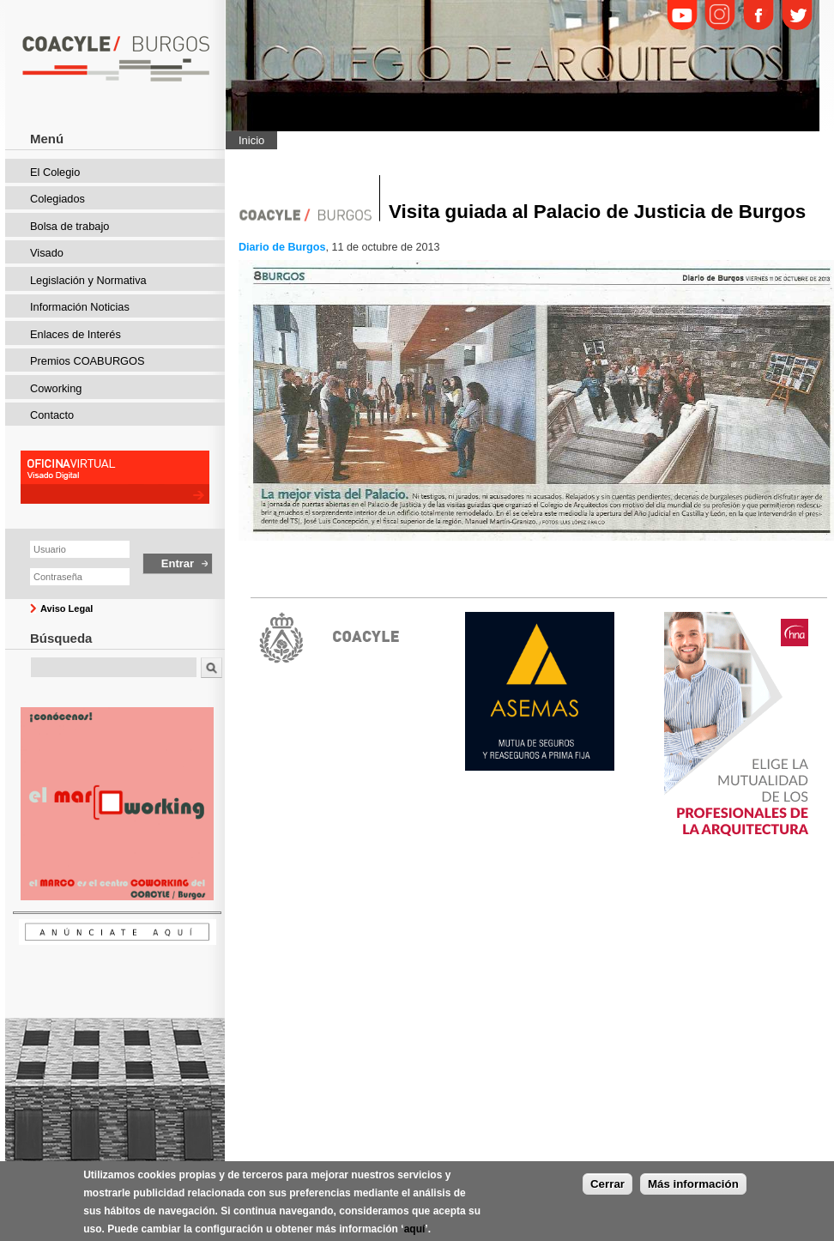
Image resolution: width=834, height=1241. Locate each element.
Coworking (56, 388)
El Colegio (55, 172)
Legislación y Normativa (88, 280)
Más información (693, 1189)
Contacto (52, 415)
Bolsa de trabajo (69, 226)
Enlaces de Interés (75, 334)
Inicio (251, 140)
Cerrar (607, 1189)
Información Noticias (80, 306)
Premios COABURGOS (87, 360)
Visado (46, 252)
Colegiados (57, 198)
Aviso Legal (66, 608)
